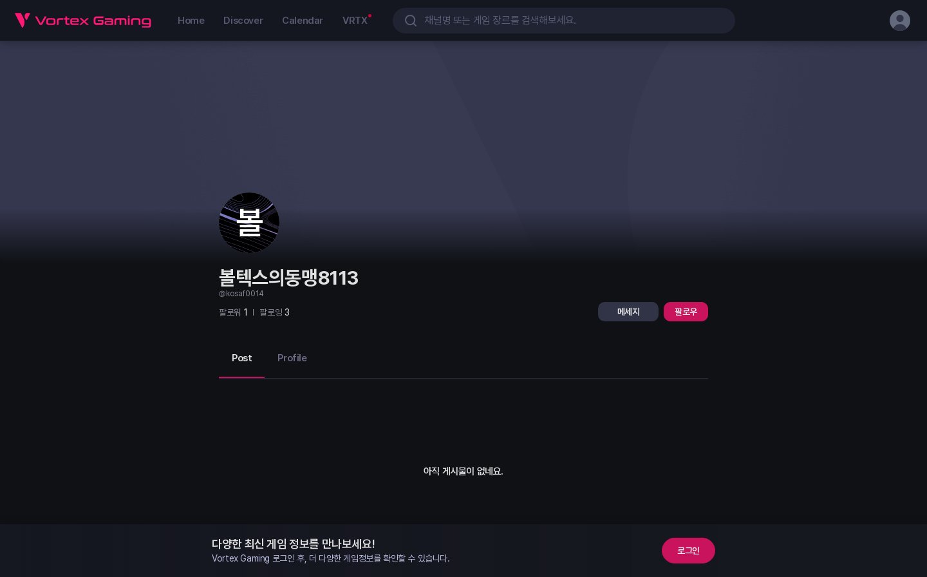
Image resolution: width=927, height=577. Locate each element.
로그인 (688, 550)
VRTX (354, 20)
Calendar (302, 20)
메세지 (628, 312)
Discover (243, 20)
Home (191, 20)
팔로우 (686, 312)
